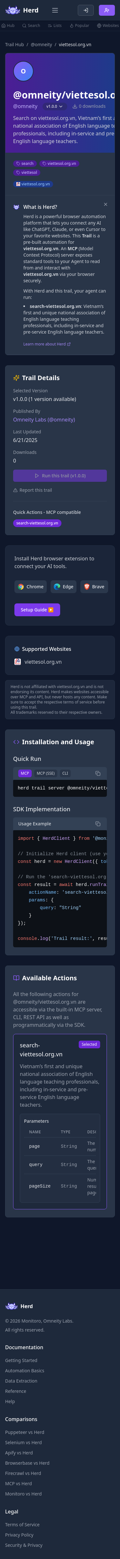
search (25, 163)
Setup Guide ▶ (37, 610)
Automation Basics (24, 1370)
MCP (25, 773)
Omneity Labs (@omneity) (44, 419)
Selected (89, 1044)
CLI (65, 773)
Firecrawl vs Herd (23, 1473)
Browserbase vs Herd (27, 1463)
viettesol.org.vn (59, 163)
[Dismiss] (105, 204)
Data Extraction (21, 1381)
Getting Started (21, 1360)
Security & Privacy (24, 1545)
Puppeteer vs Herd (24, 1432)
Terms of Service (22, 1524)
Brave (94, 587)
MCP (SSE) (46, 773)
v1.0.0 (54, 106)
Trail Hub (14, 44)
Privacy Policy (19, 1535)
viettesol (26, 172)
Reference (15, 1391)
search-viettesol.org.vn (37, 523)
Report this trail (32, 490)
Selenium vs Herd (23, 1442)
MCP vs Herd (18, 1483)
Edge (63, 587)
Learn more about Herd (47, 344)
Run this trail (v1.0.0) (59, 476)
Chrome (31, 587)
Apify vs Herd (19, 1453)
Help (10, 1401)
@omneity (41, 44)
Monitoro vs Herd (23, 1494)
